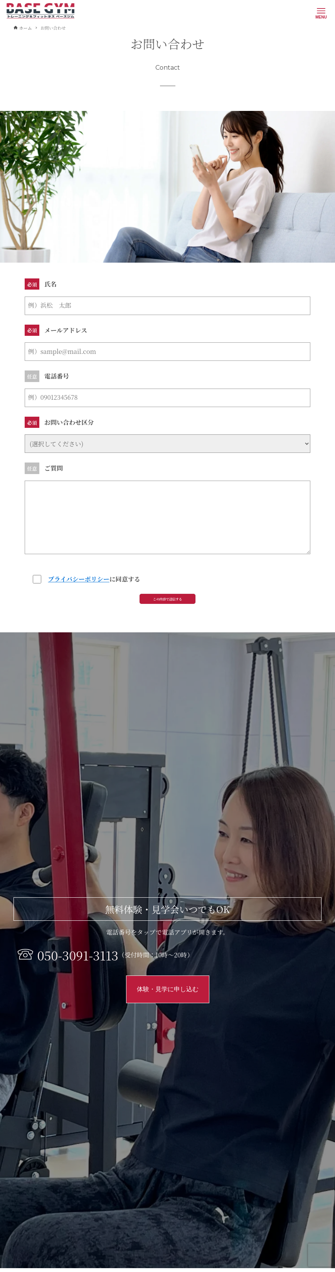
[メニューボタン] (321, 10)
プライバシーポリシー (78, 579)
